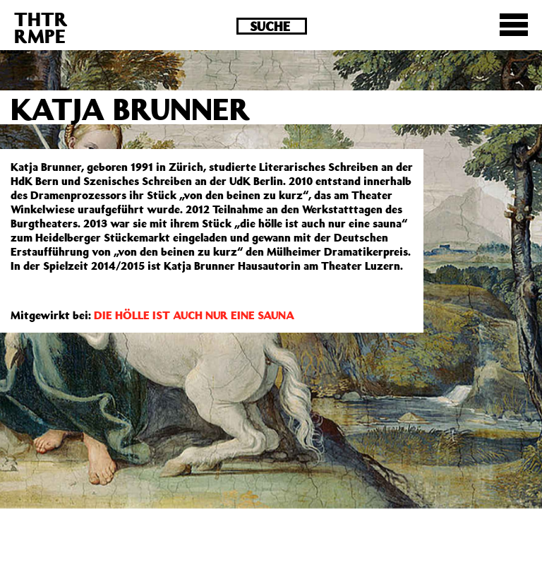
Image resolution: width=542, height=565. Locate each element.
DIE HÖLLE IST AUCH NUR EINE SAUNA (194, 315)
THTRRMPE (41, 27)
